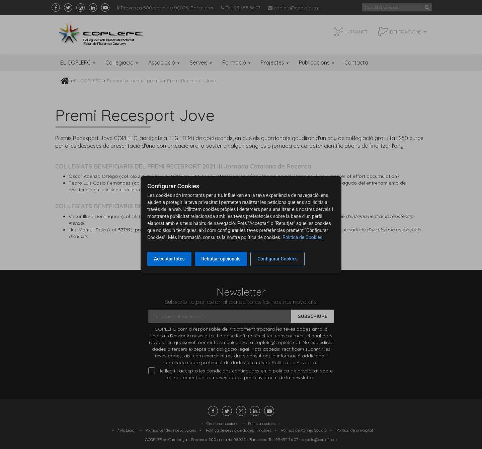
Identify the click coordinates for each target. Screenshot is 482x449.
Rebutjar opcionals (221, 258)
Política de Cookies (302, 237)
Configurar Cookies (278, 258)
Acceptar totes (169, 258)
